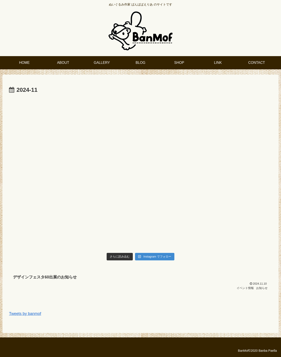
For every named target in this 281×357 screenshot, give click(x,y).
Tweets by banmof (25, 313)
